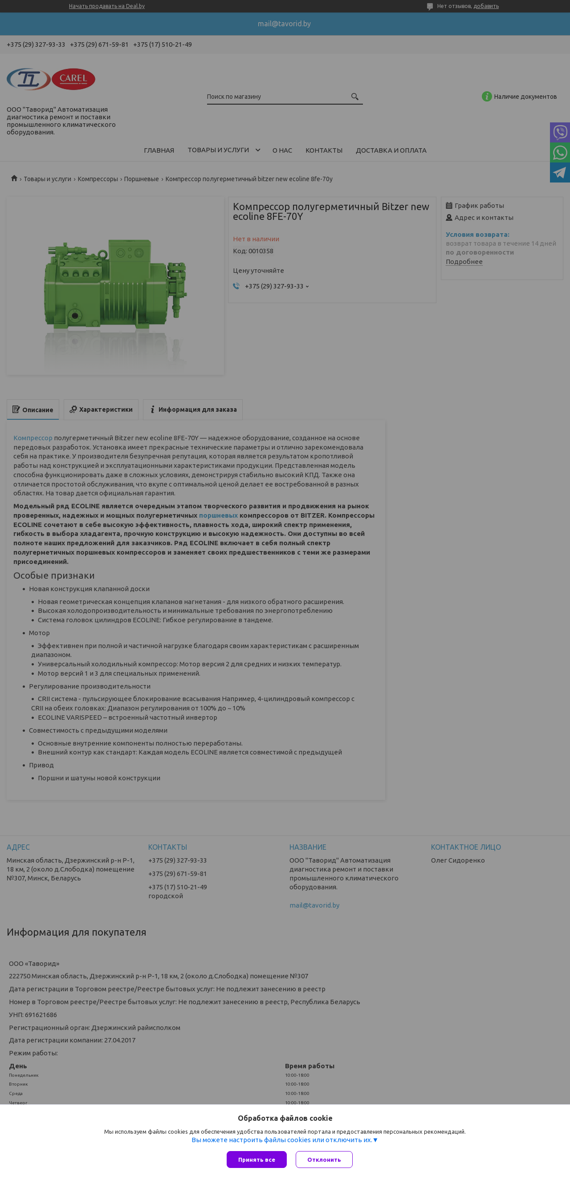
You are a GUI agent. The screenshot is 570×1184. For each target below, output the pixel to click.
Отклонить (324, 1159)
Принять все (256, 1159)
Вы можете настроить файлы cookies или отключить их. (281, 1139)
